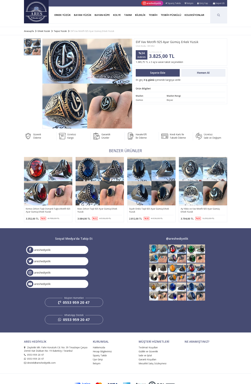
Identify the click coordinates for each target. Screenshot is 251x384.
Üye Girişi (98, 337)
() (218, 3)
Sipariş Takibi (100, 333)
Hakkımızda (99, 325)
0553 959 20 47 (74, 280)
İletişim (96, 341)
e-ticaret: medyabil (125, 374)
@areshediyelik (177, 239)
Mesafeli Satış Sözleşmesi (152, 341)
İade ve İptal (145, 333)
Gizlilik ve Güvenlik (148, 329)
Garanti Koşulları (147, 337)
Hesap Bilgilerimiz (102, 329)
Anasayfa (29, 31)
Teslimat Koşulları (148, 325)
